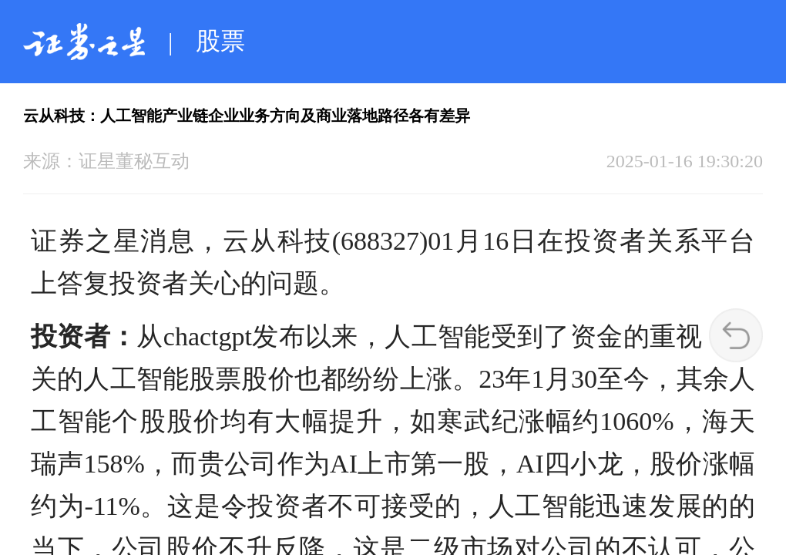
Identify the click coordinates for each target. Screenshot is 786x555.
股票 (220, 41)
